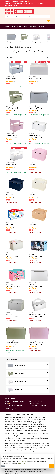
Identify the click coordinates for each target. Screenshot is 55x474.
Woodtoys (33, 26)
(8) (16, 339)
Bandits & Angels (16, 26)
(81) (39, 103)
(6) (16, 131)
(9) (39, 160)
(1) (16, 280)
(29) (39, 190)
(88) (16, 74)
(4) (39, 220)
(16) (16, 250)
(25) (39, 131)
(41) (39, 74)
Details (3, 465)
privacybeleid (21, 463)
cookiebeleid (24, 461)
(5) (39, 339)
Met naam (41, 26)
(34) (16, 103)
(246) (16, 160)
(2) (16, 220)
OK (51, 466)
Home (7, 26)
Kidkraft (25, 26)
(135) (39, 280)
